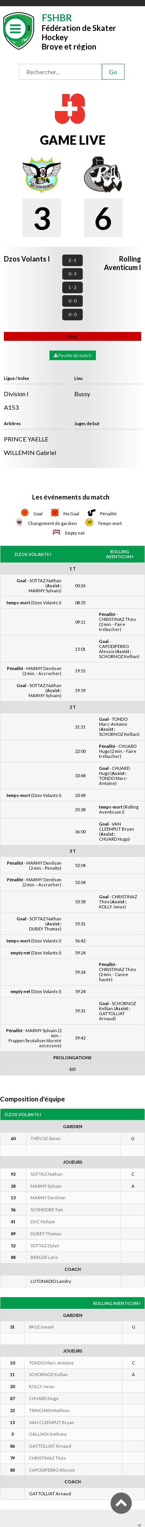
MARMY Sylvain (46, 1185)
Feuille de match (73, 355)
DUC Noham (43, 1221)
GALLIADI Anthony (48, 1433)
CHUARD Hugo (43, 1398)
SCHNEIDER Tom (47, 1209)
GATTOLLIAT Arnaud (50, 1445)
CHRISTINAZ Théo (47, 1457)
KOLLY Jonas (42, 1386)
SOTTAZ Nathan (47, 1173)
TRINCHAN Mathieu (49, 1410)
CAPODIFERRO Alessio (52, 1469)
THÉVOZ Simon (46, 1138)
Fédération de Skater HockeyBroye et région (79, 31)
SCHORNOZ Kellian (48, 1374)
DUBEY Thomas (46, 1233)
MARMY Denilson (48, 1197)
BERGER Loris (44, 1257)
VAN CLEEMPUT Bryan (51, 1422)
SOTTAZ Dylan (45, 1245)
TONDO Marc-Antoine (51, 1362)
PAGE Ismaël (41, 1326)
